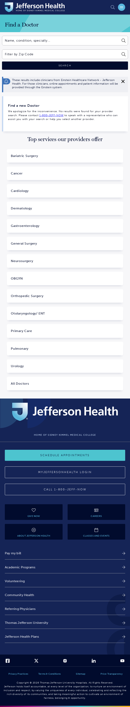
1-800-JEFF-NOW (51, 115)
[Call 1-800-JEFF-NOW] (65, 489)
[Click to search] (65, 65)
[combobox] (60, 40)
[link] (65, 553)
